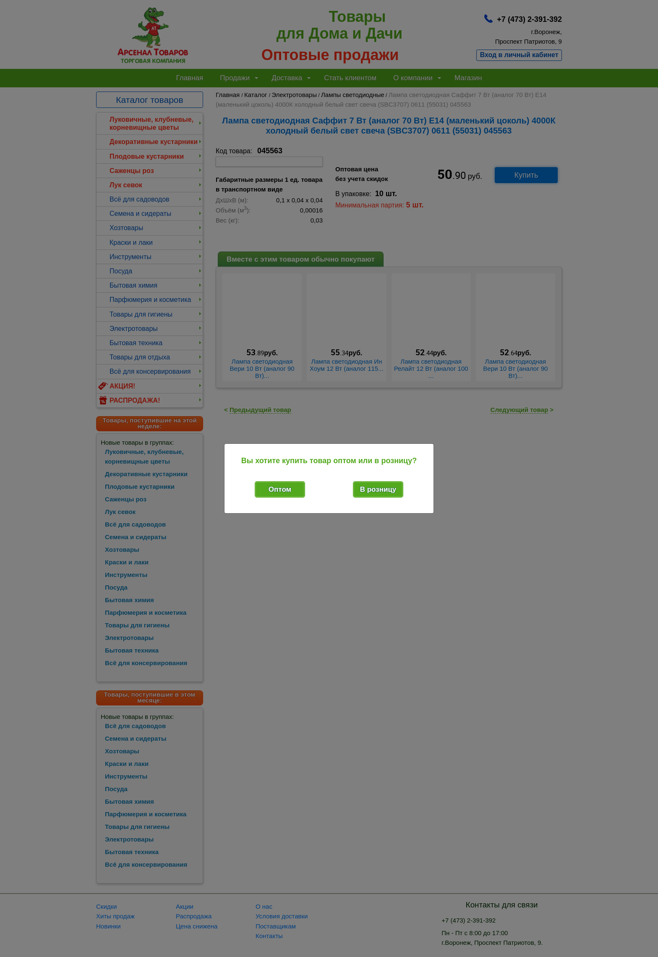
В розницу (378, 489)
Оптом (280, 489)
